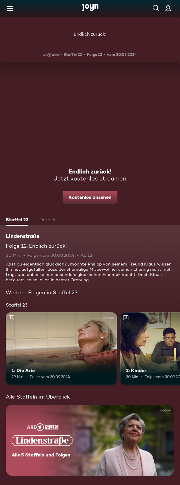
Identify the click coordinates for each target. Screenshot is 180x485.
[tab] (17, 220)
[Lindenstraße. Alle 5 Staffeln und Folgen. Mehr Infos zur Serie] (90, 440)
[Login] (168, 8)
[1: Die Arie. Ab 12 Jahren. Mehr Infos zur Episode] (61, 348)
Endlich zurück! (90, 34)
